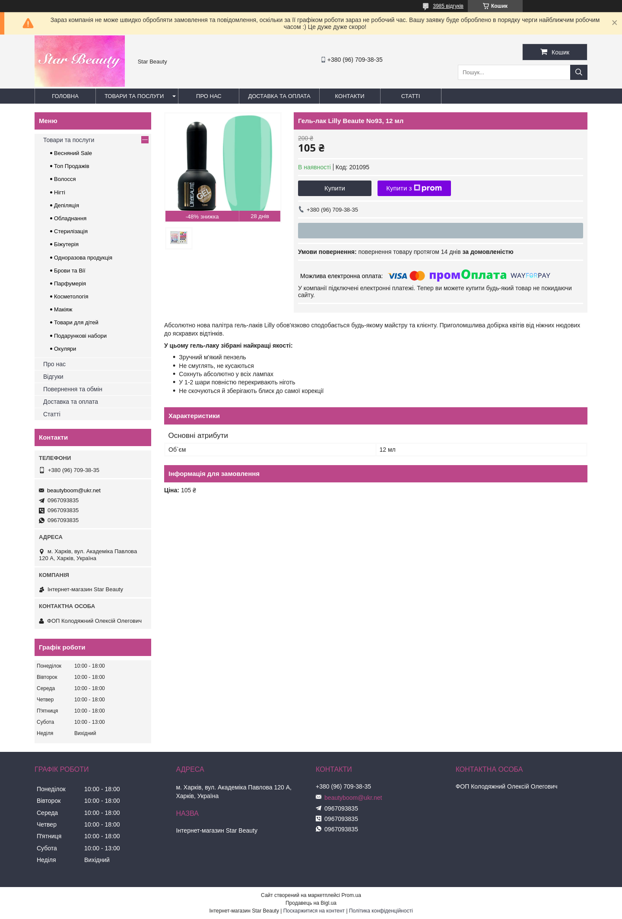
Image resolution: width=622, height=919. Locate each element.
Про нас (209, 96)
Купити (334, 188)
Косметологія (71, 296)
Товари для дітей (76, 322)
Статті (410, 96)
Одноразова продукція (83, 257)
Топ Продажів (71, 166)
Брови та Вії (70, 270)
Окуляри (65, 348)
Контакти (350, 96)
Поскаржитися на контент (314, 911)
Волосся (65, 179)
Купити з (414, 188)
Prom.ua (351, 895)
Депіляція (66, 205)
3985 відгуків (448, 6)
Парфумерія (70, 283)
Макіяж (63, 309)
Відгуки (53, 376)
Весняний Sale (73, 153)
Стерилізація (71, 231)
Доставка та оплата (279, 96)
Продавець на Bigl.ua (311, 903)
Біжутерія (66, 244)
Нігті (59, 192)
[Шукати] (578, 72)
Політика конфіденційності (381, 911)
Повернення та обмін (72, 389)
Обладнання (70, 218)
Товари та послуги (134, 96)
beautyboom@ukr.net (74, 490)
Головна (65, 96)
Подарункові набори (80, 336)
